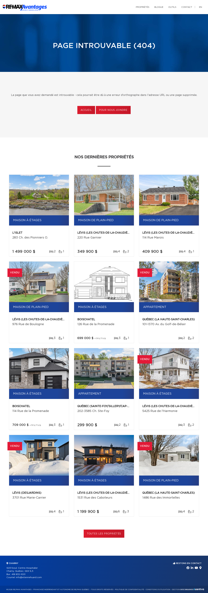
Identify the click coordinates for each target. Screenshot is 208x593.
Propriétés (142, 7)
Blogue (158, 7)
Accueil (86, 110)
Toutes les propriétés (104, 534)
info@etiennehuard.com (29, 577)
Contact (186, 7)
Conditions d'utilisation (158, 589)
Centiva (199, 589)
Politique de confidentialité (129, 589)
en (200, 7)
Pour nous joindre (113, 110)
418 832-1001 (18, 574)
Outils (172, 7)
